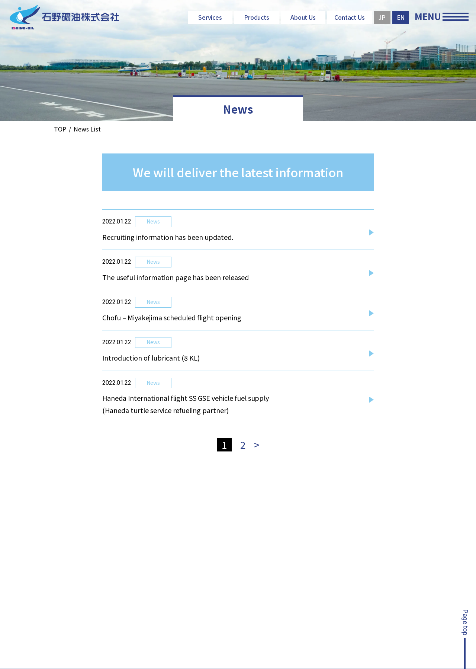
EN (401, 17)
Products (257, 17)
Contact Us (349, 17)
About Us (303, 17)
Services (210, 17)
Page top (465, 622)
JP (382, 17)
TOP (60, 128)
